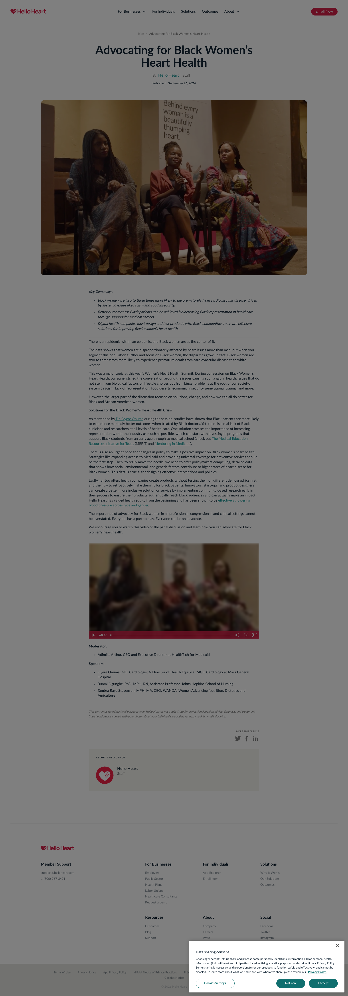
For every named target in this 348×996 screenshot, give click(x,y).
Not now (290, 983)
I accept (323, 983)
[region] (266, 966)
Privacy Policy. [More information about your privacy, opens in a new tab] (317, 972)
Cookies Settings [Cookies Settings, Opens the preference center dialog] (215, 983)
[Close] (337, 945)
